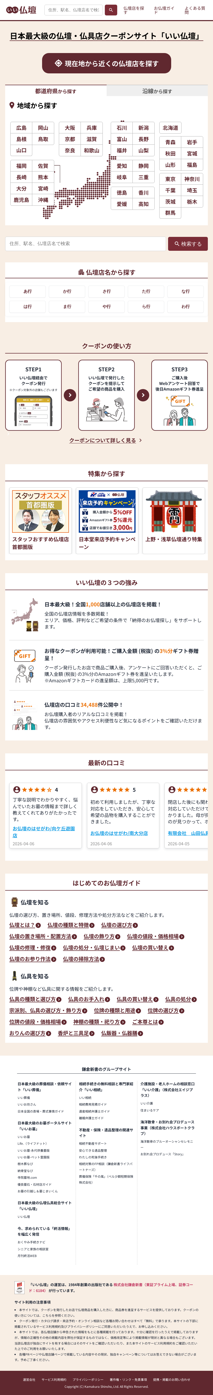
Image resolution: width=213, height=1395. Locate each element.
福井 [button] (122, 150)
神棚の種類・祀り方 (96, 1022)
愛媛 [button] (122, 204)
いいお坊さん (27, 1104)
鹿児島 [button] (21, 199)
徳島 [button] (122, 192)
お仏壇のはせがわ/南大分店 (119, 833)
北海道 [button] (170, 127)
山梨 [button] (143, 150)
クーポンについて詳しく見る (102, 440)
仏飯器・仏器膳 (119, 1033)
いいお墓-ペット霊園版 (34, 1157)
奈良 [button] (70, 150)
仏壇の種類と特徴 (68, 925)
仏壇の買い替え (150, 948)
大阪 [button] (70, 127)
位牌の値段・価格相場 (35, 1022)
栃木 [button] (192, 201)
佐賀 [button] (43, 165)
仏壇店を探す (133, 10)
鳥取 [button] (43, 139)
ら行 (146, 306)
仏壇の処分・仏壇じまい (91, 948)
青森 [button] (170, 142)
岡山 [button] (43, 127)
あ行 (27, 291)
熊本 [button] (43, 177)
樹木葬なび (25, 1163)
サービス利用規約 (54, 1379)
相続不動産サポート (93, 1143)
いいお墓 (24, 1136)
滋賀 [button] (91, 139)
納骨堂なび (25, 1170)
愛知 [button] (122, 165)
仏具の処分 (178, 999)
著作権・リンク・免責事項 (128, 1379)
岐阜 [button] (122, 177)
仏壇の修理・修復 (30, 948)
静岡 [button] (143, 165)
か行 (67, 291)
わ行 (186, 306)
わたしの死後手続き (93, 1157)
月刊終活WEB (27, 1255)
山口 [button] (21, 150)
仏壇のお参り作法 (30, 959)
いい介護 (146, 1103)
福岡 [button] (21, 165)
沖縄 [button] (43, 199)
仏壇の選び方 (116, 925)
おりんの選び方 (27, 1033)
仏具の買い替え (135, 999)
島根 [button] (21, 139)
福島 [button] (192, 164)
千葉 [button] (170, 190)
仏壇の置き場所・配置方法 (40, 937)
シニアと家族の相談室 (33, 1249)
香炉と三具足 (73, 1033)
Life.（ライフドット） (33, 1143)
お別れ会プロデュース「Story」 (162, 1154)
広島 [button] (21, 127)
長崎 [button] (21, 177)
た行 (146, 291)
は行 (27, 306)
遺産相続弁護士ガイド (94, 1111)
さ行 (106, 291)
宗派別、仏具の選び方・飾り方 (45, 1011)
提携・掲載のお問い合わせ (171, 1379)
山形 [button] (170, 164)
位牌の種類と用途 (114, 1011)
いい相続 (85, 1097)
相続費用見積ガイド (93, 1104)
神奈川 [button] (192, 179)
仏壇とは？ (22, 925)
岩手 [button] (192, 142)
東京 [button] (170, 179)
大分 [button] (21, 188)
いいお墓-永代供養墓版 (34, 1150)
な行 (186, 291)
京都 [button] (70, 139)
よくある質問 (195, 10)
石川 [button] (122, 127)
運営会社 (29, 1379)
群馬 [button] (170, 212)
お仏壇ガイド (164, 10)
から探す (55, 91)
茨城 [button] (170, 201)
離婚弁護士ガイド (91, 1118)
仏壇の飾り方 (99, 937)
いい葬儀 (24, 1097)
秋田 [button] (170, 153)
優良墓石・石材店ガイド (35, 1184)
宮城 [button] (192, 153)
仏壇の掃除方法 (81, 959)
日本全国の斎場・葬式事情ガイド (41, 1111)
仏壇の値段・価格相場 (153, 937)
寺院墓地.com (27, 1177)
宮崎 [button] (43, 188)
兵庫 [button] (91, 127)
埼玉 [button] (192, 190)
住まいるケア (149, 1110)
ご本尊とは (145, 1022)
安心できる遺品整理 (93, 1150)
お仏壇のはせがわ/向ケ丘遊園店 (44, 832)
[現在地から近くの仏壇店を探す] (106, 63)
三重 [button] (143, 177)
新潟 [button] (143, 127)
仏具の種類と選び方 (32, 999)
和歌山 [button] (91, 150)
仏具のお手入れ (86, 999)
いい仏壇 (24, 1216)
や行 (106, 306)
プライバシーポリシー (88, 1379)
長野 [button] (143, 139)
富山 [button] (122, 139)
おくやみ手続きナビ (31, 1242)
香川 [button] (143, 192)
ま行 (67, 306)
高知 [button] (143, 204)
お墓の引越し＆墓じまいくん (38, 1191)
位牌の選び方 (163, 1011)
